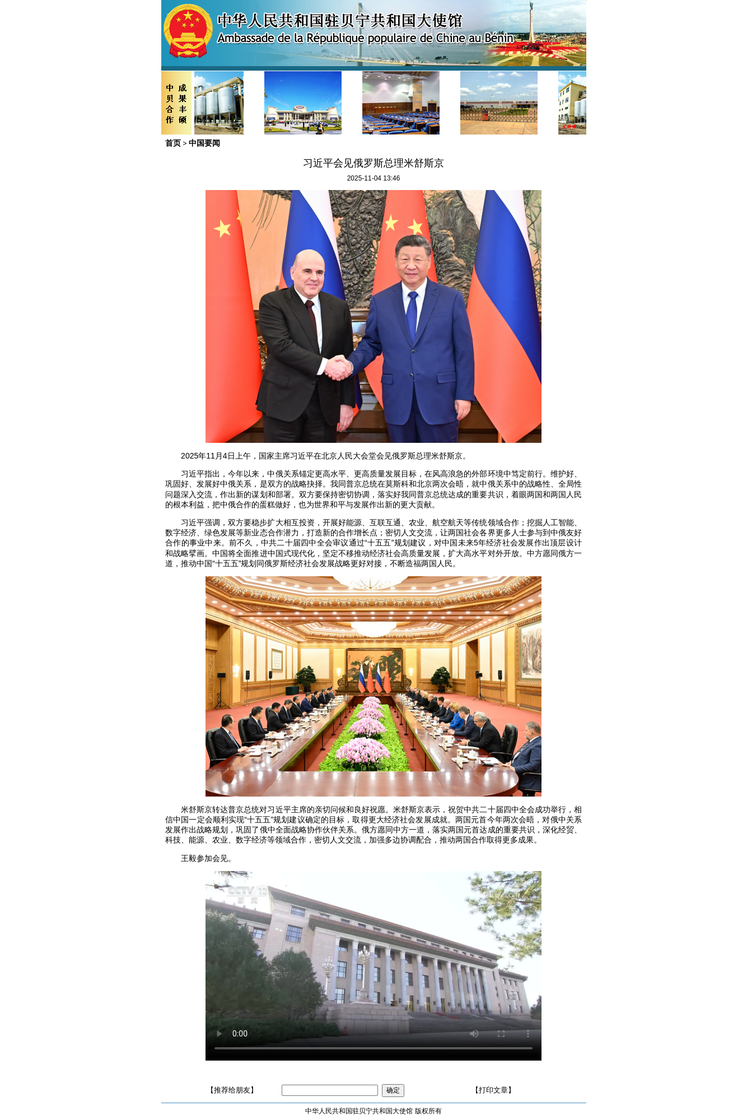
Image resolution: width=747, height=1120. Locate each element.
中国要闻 (204, 142)
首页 (173, 142)
